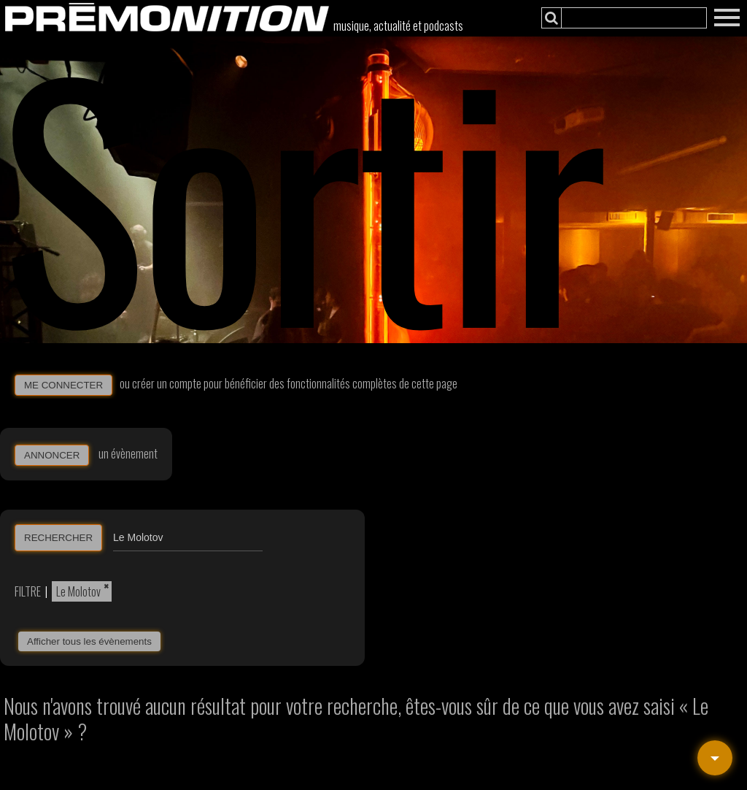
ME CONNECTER (63, 385)
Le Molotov (78, 591)
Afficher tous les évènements (89, 641)
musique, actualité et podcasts (398, 25)
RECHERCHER (58, 537)
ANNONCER (52, 455)
